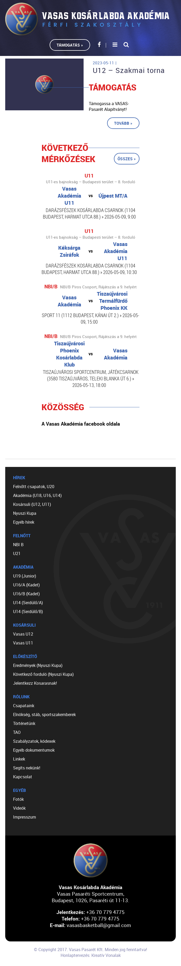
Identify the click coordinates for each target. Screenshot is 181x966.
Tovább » (123, 123)
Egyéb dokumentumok (34, 750)
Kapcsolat (22, 777)
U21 (17, 553)
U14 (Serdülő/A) (28, 602)
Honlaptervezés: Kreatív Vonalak (91, 955)
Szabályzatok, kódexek (34, 741)
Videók (19, 808)
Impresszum (24, 817)
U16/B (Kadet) (26, 594)
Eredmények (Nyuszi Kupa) (37, 665)
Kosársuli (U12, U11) (32, 504)
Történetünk (24, 723)
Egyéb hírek (23, 522)
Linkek (19, 759)
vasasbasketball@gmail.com (99, 925)
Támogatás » (70, 45)
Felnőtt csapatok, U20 (33, 486)
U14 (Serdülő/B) (28, 611)
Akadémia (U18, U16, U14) (37, 495)
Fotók (18, 799)
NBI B (18, 544)
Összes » (127, 158)
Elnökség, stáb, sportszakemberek (44, 714)
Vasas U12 (23, 634)
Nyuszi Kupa (24, 513)
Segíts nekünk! (26, 768)
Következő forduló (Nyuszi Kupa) (43, 674)
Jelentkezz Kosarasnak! (35, 683)
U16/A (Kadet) (26, 585)
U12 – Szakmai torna (129, 70)
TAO (17, 732)
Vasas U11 (23, 643)
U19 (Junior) (24, 576)
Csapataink (23, 705)
